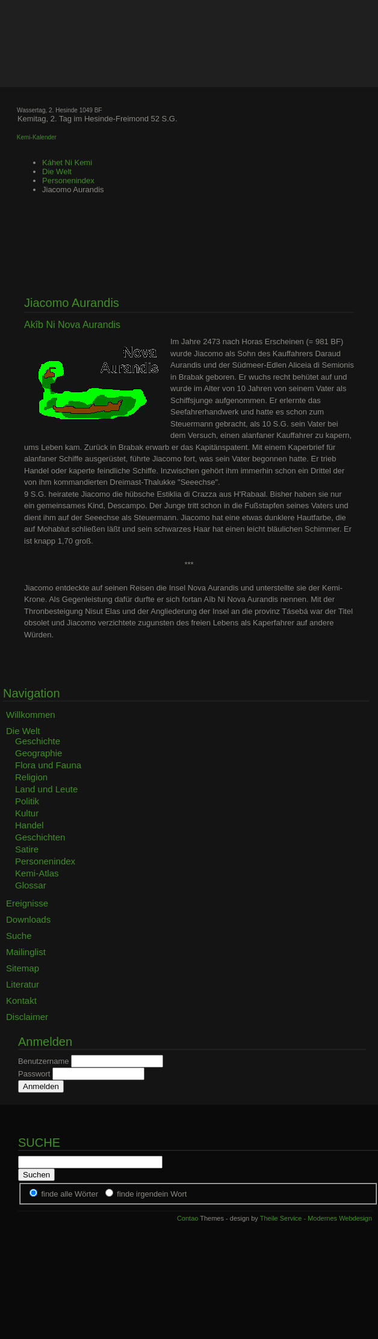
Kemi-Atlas (37, 873)
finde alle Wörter (69, 1193)
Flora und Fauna (48, 765)
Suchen (36, 1174)
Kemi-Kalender (37, 137)
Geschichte (37, 741)
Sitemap (22, 968)
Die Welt (57, 171)
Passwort (34, 1073)
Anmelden (41, 1086)
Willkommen (30, 714)
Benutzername (43, 1061)
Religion (31, 777)
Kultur (27, 813)
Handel (29, 825)
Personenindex (68, 180)
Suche (19, 936)
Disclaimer (27, 1017)
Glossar (30, 885)
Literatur (22, 984)
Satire (27, 849)
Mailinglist (26, 952)
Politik (27, 801)
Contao (187, 1218)
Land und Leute (46, 789)
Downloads (28, 919)
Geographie (38, 753)
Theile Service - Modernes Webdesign (316, 1218)
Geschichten (40, 837)
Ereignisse (27, 903)
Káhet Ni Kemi (67, 162)
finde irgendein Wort (152, 1193)
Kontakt (21, 1000)
